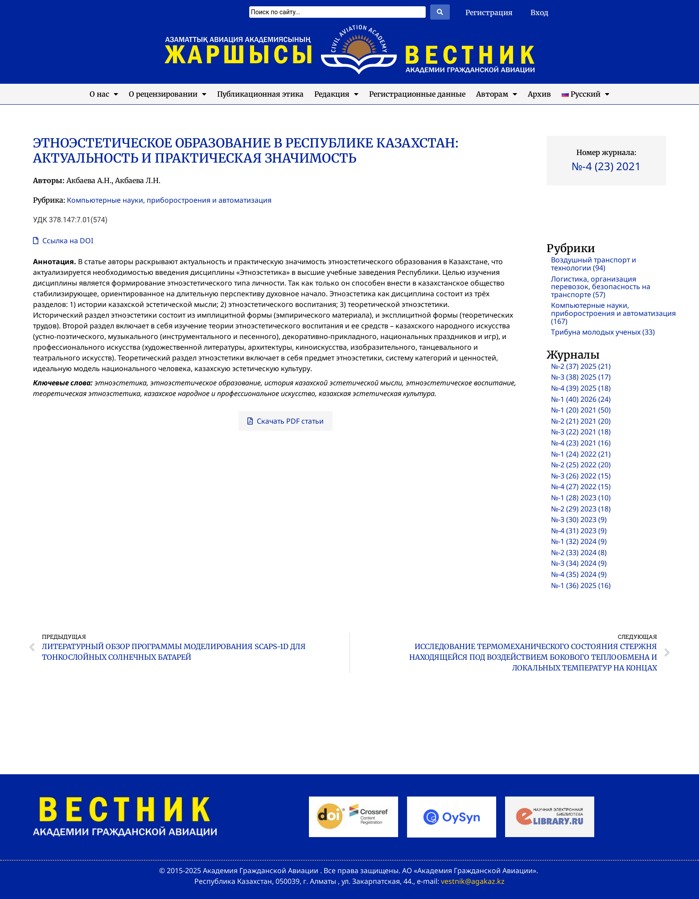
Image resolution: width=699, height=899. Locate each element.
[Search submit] (440, 12)
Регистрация (489, 12)
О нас (104, 94)
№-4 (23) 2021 (606, 166)
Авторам (496, 94)
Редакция (336, 94)
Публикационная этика (260, 94)
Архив (539, 94)
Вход (539, 12)
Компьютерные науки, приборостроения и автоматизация (169, 200)
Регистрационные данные (417, 94)
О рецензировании (167, 94)
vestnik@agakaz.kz (473, 881)
